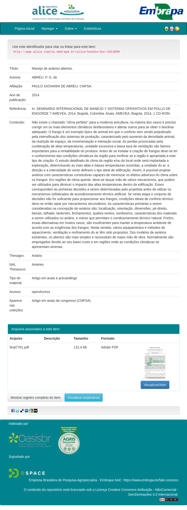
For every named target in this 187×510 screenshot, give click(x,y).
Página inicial (25, 28)
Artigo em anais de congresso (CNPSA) (61, 301)
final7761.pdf (19, 347)
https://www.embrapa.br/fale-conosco (150, 480)
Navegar (50, 28)
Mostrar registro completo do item (36, 397)
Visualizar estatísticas (84, 397)
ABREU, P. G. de (44, 77)
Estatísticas (92, 28)
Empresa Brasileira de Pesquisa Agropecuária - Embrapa (71, 480)
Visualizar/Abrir (155, 385)
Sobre (71, 28)
